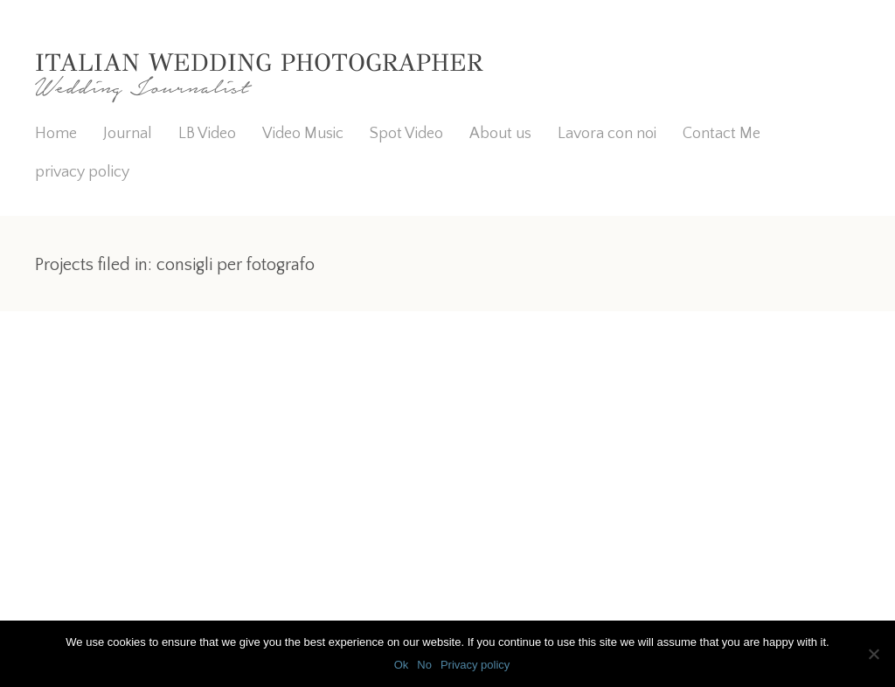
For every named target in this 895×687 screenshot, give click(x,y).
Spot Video (406, 133)
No (424, 664)
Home (56, 133)
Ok (401, 664)
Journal (127, 133)
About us (500, 133)
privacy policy (82, 172)
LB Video (207, 133)
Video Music (302, 133)
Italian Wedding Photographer (258, 62)
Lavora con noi (607, 133)
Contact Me (721, 133)
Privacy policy (475, 664)
